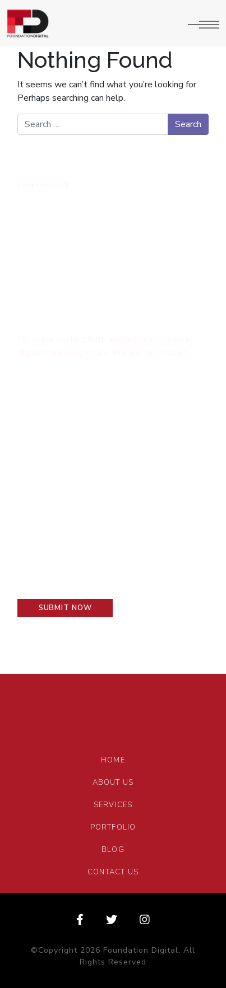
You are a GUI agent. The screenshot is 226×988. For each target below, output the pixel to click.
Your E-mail (42, 464)
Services (113, 805)
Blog (113, 850)
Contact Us (113, 872)
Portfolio (113, 827)
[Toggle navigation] (203, 23)
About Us (113, 783)
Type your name (52, 395)
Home (113, 760)
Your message (47, 532)
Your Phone (145, 464)
